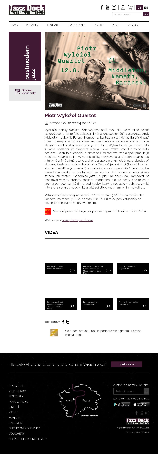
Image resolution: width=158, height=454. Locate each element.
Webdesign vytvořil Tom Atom (137, 432)
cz (139, 7)
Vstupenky (17, 391)
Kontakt (134, 25)
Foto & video (77, 25)
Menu (115, 25)
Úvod (14, 25)
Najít (146, 14)
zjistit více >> (127, 364)
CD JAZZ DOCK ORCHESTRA (28, 439)
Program (32, 25)
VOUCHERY (16, 433)
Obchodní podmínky (24, 428)
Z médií (98, 25)
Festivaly (53, 25)
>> (146, 391)
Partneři (16, 423)
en (146, 7)
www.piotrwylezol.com (77, 220)
